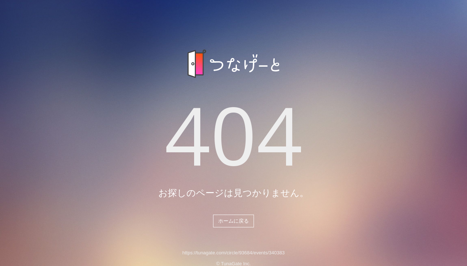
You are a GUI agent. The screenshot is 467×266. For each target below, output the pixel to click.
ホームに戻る (233, 221)
